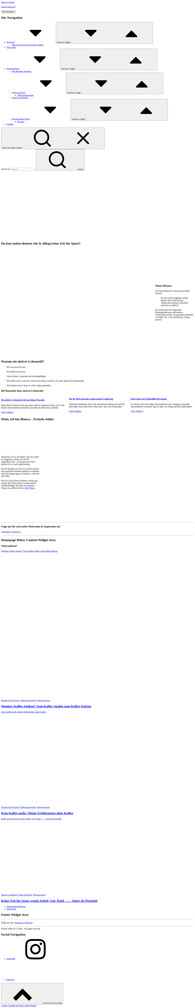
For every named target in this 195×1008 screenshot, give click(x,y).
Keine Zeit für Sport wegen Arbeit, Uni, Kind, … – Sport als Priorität (49, 900)
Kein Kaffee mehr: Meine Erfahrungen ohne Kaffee (37, 813)
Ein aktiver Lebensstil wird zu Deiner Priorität (22, 400)
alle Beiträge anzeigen (21, 71)
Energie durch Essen (41, 119)
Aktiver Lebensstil (20, 98)
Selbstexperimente (25, 95)
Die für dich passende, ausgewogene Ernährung (91, 399)
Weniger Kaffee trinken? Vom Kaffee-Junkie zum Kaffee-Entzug (46, 706)
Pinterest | (28, 923)
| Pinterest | (16, 532)
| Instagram (6, 532)
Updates (10, 124)
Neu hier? (31, 42)
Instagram (18, 923)
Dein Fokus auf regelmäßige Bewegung (149, 399)
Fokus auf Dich (39, 92)
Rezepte (20, 122)
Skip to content (7, 2)
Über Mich (29, 488)
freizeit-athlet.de (8, 7)
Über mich (11, 47)
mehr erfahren (7, 412)
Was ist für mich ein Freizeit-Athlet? (28, 45)
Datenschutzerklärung (16, 906)
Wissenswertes (33, 68)
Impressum (11, 909)
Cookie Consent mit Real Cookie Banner (19, 1005)
